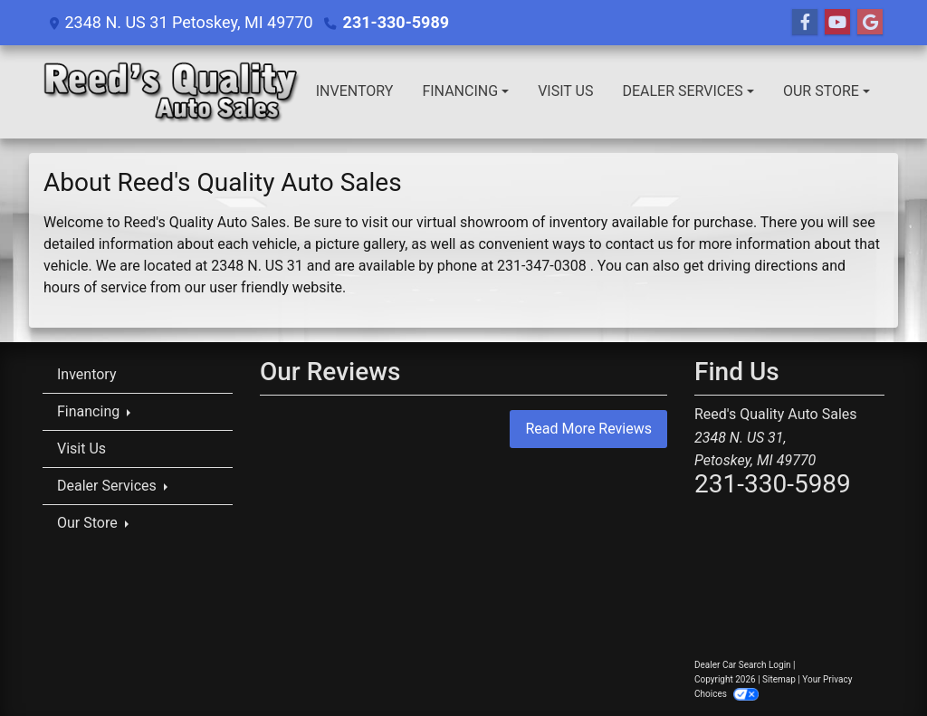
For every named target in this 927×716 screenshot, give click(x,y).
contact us (640, 244)
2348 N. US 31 (256, 265)
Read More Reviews (588, 428)
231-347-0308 (542, 265)
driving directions (762, 265)
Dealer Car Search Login (742, 665)
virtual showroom (472, 222)
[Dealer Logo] (172, 92)
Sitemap (779, 679)
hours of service (95, 287)
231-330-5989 (396, 22)
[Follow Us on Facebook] (804, 22)
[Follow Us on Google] (870, 22)
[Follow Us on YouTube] (837, 22)
